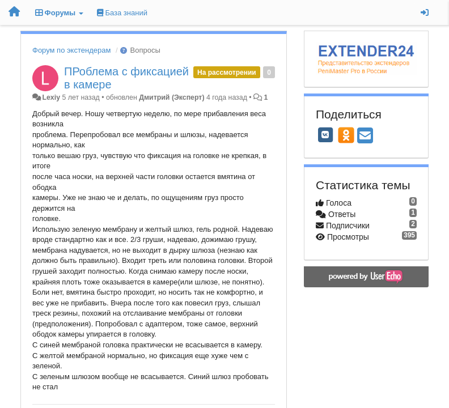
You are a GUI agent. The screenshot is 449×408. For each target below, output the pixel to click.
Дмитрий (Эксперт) (171, 97)
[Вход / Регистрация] (424, 12)
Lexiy (51, 97)
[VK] (325, 134)
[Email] (365, 136)
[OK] (346, 134)
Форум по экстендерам (71, 50)
